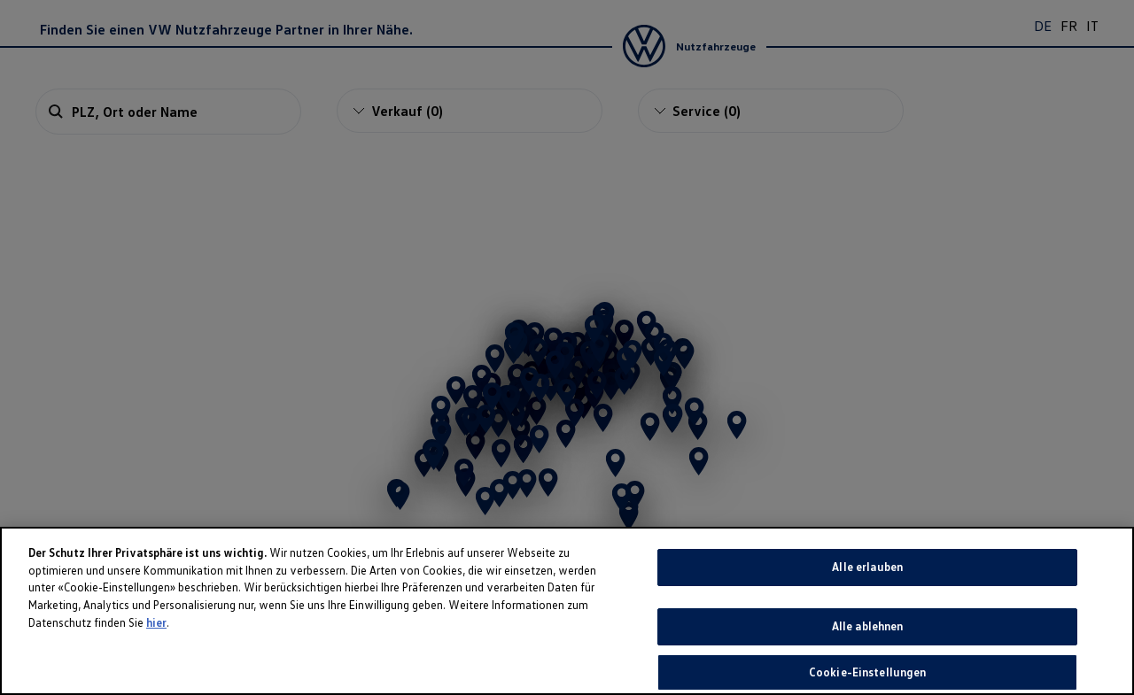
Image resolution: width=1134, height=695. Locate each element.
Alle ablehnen (868, 667)
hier (156, 663)
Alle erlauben (867, 608)
